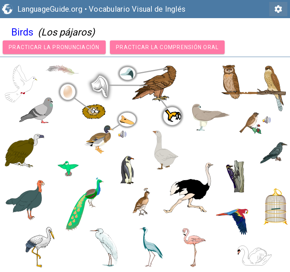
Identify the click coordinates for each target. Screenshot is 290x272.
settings (278, 9)
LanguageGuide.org (49, 9)
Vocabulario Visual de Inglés (137, 9)
